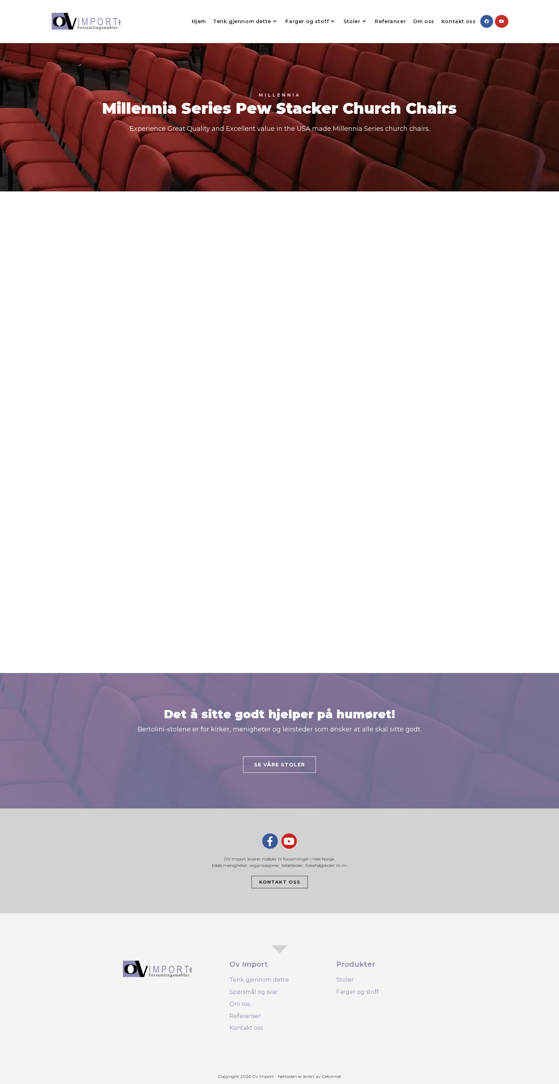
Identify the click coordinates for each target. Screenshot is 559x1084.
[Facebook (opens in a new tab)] (486, 21)
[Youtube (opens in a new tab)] (501, 21)
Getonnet (331, 1076)
